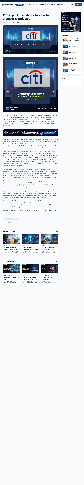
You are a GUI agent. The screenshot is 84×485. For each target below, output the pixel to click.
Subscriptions (52, 4)
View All (56, 231)
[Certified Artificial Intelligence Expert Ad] (71, 22)
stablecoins (14, 191)
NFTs (49, 161)
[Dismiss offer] (80, 1)
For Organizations (44, 4)
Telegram (7, 212)
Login (72, 4)
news (7, 8)
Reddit (54, 210)
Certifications (19, 4)
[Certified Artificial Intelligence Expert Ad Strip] (30, 132)
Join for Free (78, 4)
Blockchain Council (17, 203)
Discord (50, 210)
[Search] (65, 4)
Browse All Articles (7, 222)
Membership (36, 4)
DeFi (27, 163)
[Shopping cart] (68, 4)
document (51, 146)
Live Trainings (28, 4)
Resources (60, 4)
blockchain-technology (9, 218)
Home (4, 8)
